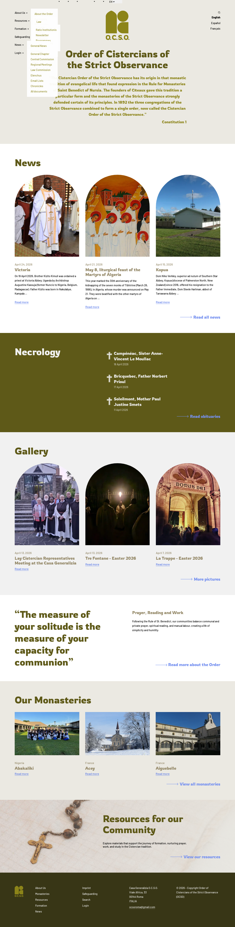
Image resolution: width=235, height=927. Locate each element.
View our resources (195, 856)
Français (215, 28)
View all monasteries (193, 783)
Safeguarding (22, 36)
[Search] (215, 12)
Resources (21, 20)
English (216, 17)
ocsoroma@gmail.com (142, 907)
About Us (20, 12)
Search (86, 899)
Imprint (86, 888)
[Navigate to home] (19, 892)
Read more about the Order (188, 664)
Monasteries (42, 893)
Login (18, 52)
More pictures (200, 579)
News (18, 44)
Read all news (200, 317)
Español (215, 23)
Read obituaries (198, 416)
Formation (20, 28)
